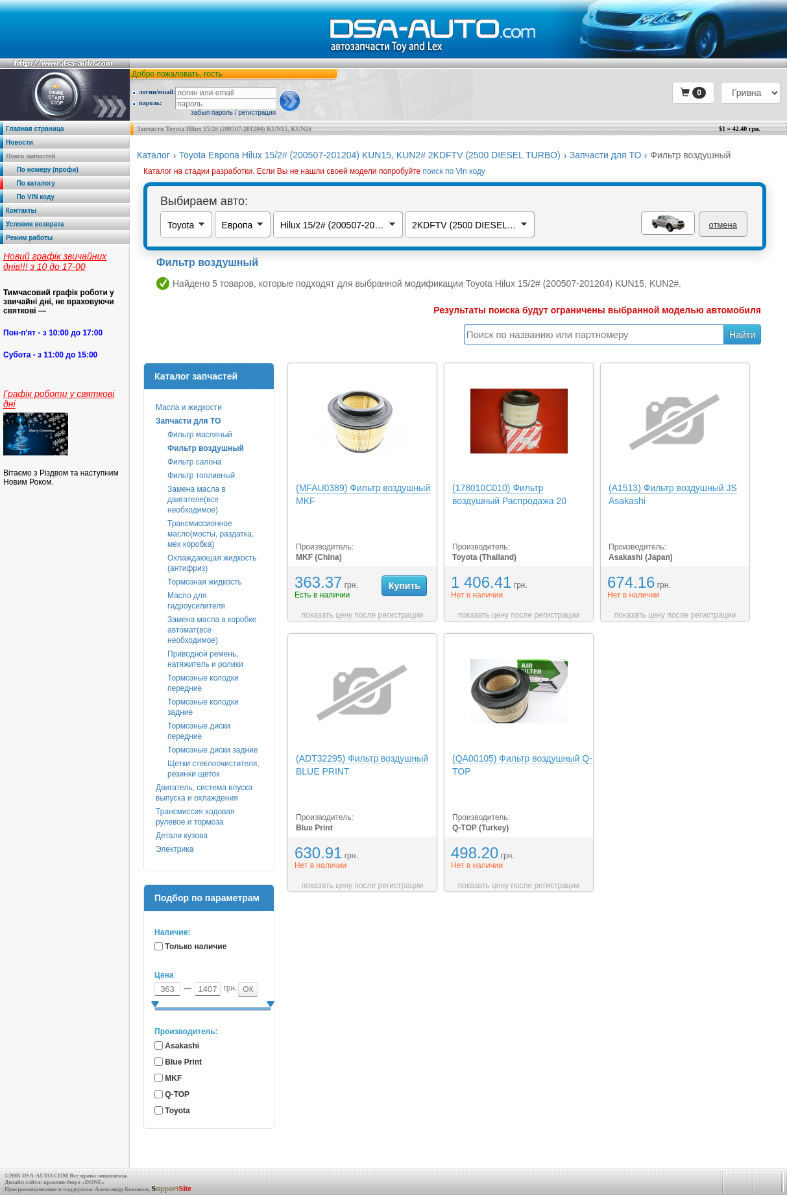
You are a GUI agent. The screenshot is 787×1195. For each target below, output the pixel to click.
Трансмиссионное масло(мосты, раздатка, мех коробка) (210, 534)
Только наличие (195, 946)
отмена (723, 225)
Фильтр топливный (201, 475)
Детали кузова (182, 835)
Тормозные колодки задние (203, 707)
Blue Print (183, 1062)
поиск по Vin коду (454, 171)
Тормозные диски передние (198, 731)
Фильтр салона (194, 461)
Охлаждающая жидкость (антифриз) (212, 563)
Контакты (21, 210)
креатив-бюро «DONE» (73, 1182)
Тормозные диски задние (212, 749)
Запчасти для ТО (606, 155)
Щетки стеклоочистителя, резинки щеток (213, 769)
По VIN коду (30, 196)
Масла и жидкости (189, 407)
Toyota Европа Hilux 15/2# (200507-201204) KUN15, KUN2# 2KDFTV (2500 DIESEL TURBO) (370, 155)
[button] (693, 93)
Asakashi (182, 1045)
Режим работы (29, 237)
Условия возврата (35, 224)
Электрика (174, 849)
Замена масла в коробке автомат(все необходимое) (211, 630)
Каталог (153, 155)
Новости (19, 142)
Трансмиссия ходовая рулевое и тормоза (195, 817)
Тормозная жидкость (204, 581)
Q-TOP (177, 1094)
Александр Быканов (122, 1189)
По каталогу (30, 183)
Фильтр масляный (199, 434)
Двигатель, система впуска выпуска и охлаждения (204, 793)
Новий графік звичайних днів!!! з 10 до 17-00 (54, 261)
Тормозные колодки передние (203, 683)
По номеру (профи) (42, 169)
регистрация (257, 112)
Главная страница (35, 128)
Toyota (177, 1110)
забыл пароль (212, 112)
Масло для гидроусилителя (196, 600)
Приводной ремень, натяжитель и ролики (205, 659)
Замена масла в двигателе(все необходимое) (196, 499)
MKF (173, 1078)
